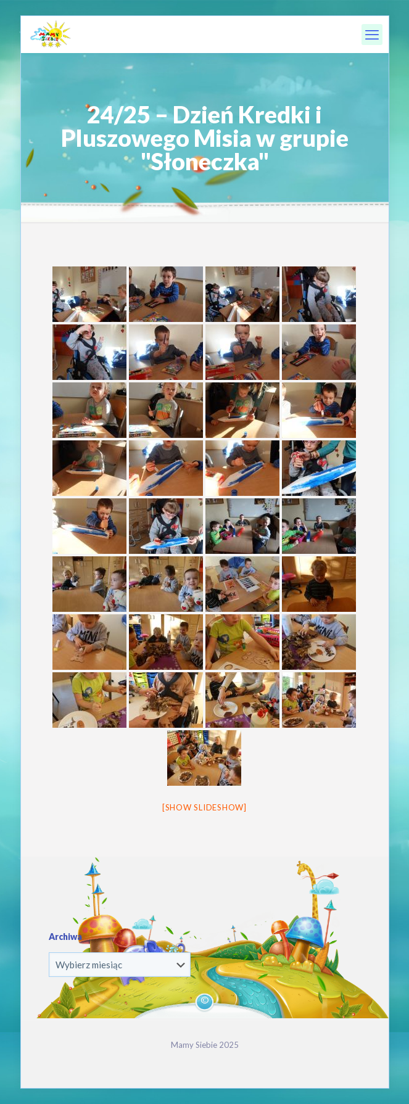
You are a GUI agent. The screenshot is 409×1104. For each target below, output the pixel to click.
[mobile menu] (371, 34)
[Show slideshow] (204, 807)
